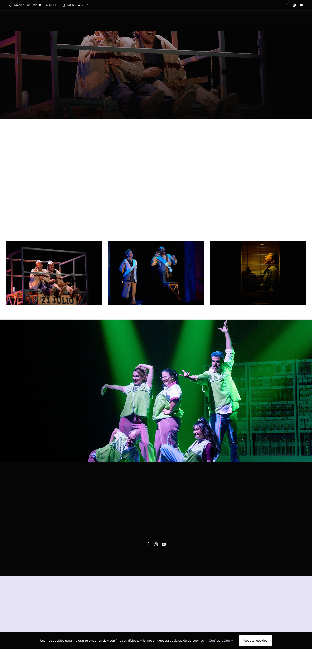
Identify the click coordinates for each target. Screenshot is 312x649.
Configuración (221, 640)
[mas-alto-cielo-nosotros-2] (156, 243)
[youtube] (301, 5)
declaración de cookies (186, 640)
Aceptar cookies (255, 640)
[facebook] (287, 5)
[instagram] (294, 5)
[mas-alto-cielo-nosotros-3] (258, 243)
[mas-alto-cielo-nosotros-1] (54, 243)
